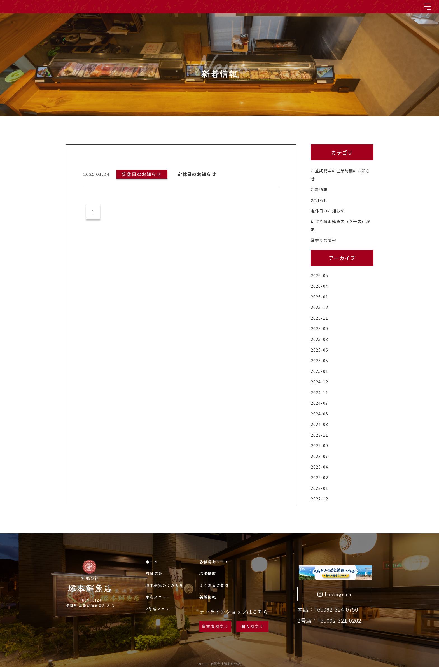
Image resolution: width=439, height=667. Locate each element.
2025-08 (319, 339)
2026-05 (319, 275)
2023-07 (319, 456)
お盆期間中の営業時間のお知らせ (340, 175)
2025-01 (319, 371)
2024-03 (319, 424)
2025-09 (319, 328)
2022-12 (319, 499)
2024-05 (319, 413)
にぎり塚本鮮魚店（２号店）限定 (340, 225)
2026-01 (319, 296)
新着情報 (319, 189)
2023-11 (319, 435)
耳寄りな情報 (323, 240)
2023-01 (319, 488)
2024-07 (319, 403)
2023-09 (319, 445)
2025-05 (319, 360)
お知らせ (319, 200)
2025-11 (319, 318)
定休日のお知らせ (328, 211)
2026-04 (319, 286)
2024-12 (319, 382)
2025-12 (319, 307)
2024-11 (319, 392)
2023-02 (319, 477)
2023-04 (319, 467)
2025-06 (319, 350)
